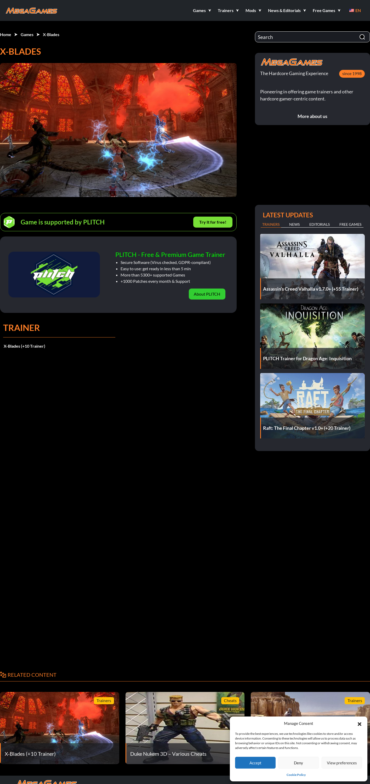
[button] (359, 723)
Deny (298, 762)
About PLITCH (207, 293)
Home (5, 34)
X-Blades (51, 34)
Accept (255, 762)
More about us (312, 116)
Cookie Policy (296, 775)
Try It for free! (212, 221)
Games (27, 34)
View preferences (342, 762)
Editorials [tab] (319, 224)
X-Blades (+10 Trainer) (24, 345)
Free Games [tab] (350, 224)
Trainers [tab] (271, 224)
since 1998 (352, 73)
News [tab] (294, 224)
